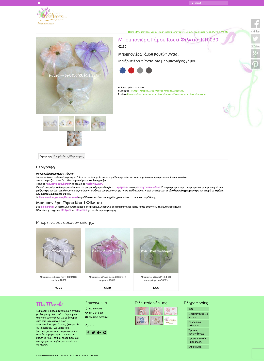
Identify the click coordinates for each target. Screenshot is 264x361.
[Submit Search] (191, 3)
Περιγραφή (46, 156)
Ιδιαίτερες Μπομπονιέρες (142, 91)
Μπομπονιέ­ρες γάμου (137, 94)
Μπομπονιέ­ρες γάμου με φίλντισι (163, 94)
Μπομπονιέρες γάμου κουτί (193, 94)
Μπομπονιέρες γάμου (174, 91)
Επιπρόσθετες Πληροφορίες (69, 156)
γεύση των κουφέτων (148, 187)
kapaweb (94, 355)
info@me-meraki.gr (96, 317)
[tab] (45, 156)
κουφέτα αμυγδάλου (58, 184)
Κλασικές (159, 91)
